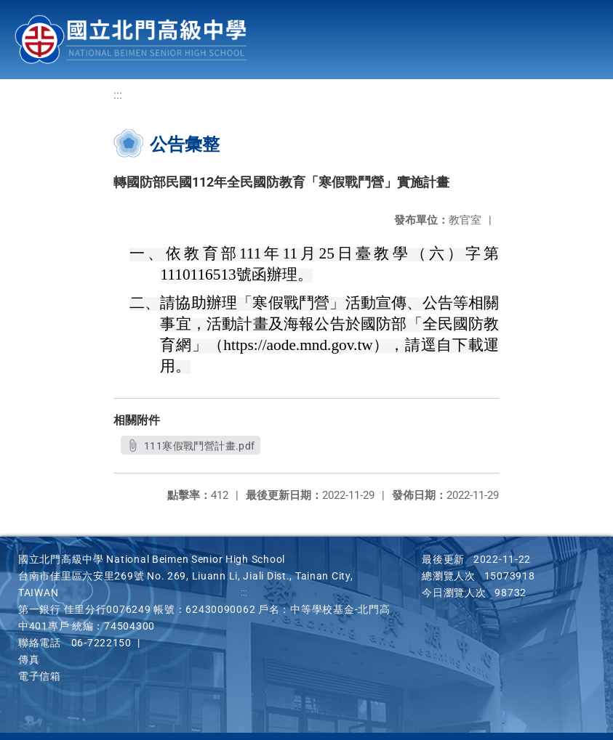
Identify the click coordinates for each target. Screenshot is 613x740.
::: (117, 95)
